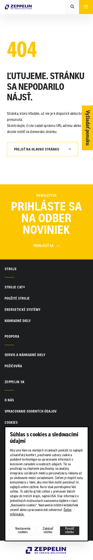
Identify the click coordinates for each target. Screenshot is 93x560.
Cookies (11, 423)
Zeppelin (33, 549)
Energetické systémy (23, 310)
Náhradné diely (18, 321)
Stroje (11, 269)
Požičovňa (13, 366)
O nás (9, 400)
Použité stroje (17, 299)
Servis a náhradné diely (25, 355)
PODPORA (12, 337)
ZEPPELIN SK (15, 382)
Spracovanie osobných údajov (31, 411)
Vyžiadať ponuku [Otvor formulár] (87, 128)
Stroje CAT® (15, 287)
